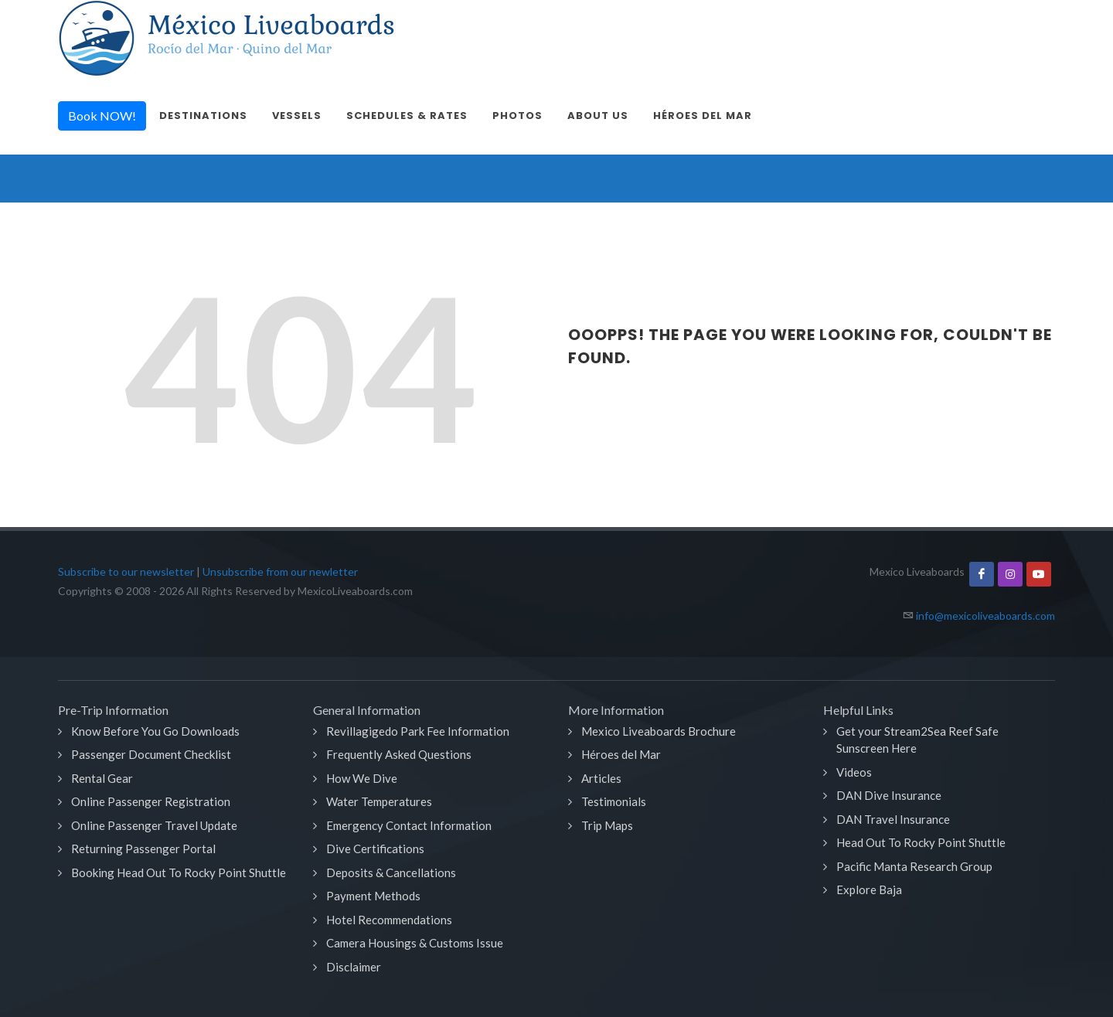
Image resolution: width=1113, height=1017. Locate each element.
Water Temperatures (379, 801)
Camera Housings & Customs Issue (414, 943)
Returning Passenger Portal (143, 848)
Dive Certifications (375, 848)
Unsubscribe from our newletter (280, 571)
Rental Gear (102, 778)
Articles (601, 778)
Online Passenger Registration (150, 801)
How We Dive (361, 778)
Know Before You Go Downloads (155, 731)
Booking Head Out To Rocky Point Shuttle (178, 872)
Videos (854, 772)
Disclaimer (353, 967)
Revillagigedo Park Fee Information (417, 731)
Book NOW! (102, 115)
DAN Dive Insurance (888, 795)
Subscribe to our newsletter (126, 571)
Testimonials (613, 801)
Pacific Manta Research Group (914, 866)
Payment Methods (373, 896)
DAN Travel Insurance (893, 819)
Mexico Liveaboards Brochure (658, 731)
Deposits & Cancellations (391, 872)
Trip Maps (607, 825)
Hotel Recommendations (389, 920)
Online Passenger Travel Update (154, 825)
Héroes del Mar (621, 754)
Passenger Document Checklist (151, 754)
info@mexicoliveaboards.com (985, 615)
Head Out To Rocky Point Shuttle (921, 842)
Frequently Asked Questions (398, 754)
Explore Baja (869, 889)
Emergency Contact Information (409, 825)
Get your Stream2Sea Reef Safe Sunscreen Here (917, 740)
